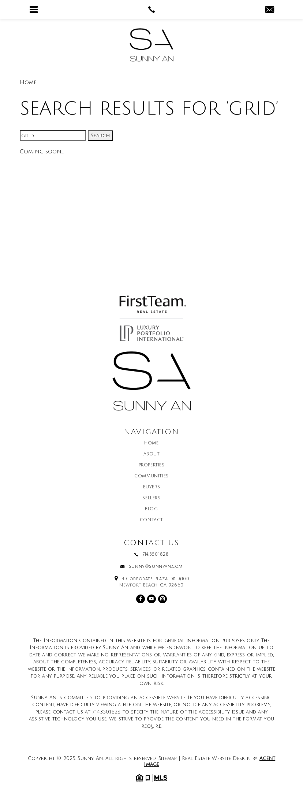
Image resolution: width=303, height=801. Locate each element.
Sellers (151, 498)
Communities (151, 476)
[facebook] (140, 599)
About (151, 454)
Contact (151, 520)
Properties (152, 465)
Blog (151, 509)
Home (151, 443)
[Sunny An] (151, 45)
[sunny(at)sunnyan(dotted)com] (269, 10)
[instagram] (162, 599)
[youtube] (151, 599)
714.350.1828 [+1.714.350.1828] (155, 554)
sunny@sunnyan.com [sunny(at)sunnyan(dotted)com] (156, 567)
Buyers (151, 487)
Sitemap (167, 758)
